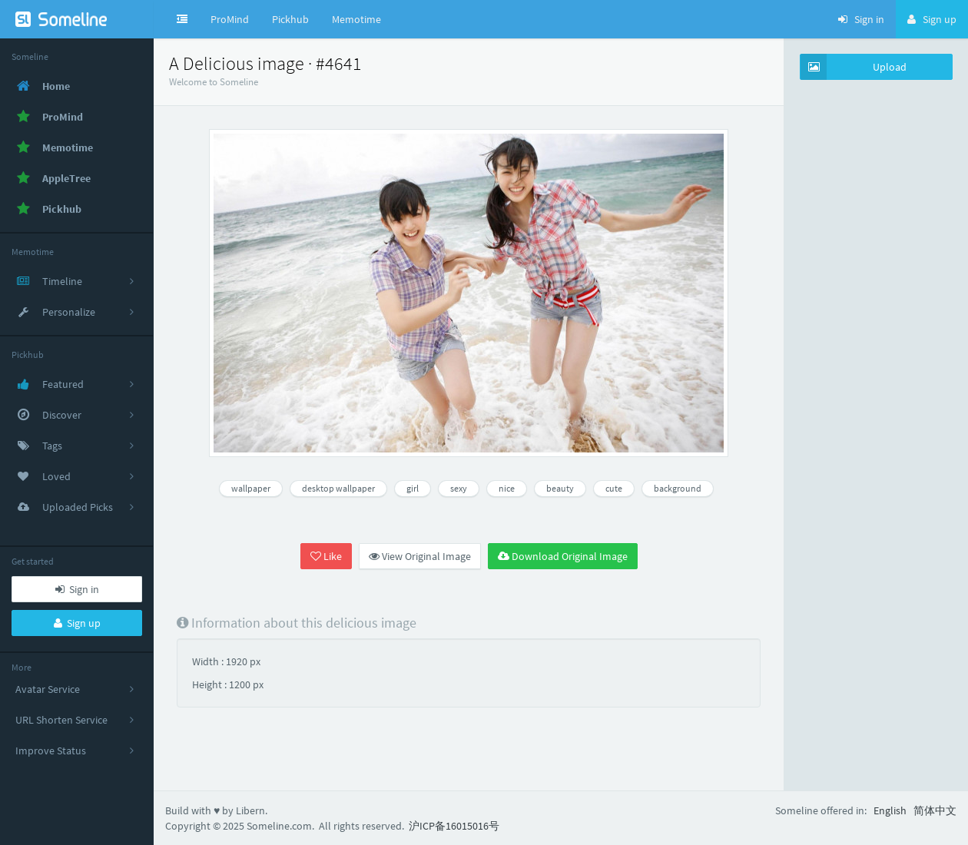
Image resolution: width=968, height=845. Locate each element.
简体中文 (934, 810)
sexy (458, 488)
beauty (560, 488)
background (677, 488)
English (890, 810)
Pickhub (290, 19)
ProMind (230, 19)
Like (326, 556)
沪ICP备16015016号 (454, 826)
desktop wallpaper (338, 488)
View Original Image (420, 556)
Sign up (77, 623)
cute (613, 488)
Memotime (356, 19)
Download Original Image (563, 556)
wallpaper (250, 488)
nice (507, 488)
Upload (854, 67)
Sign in (77, 589)
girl (412, 488)
